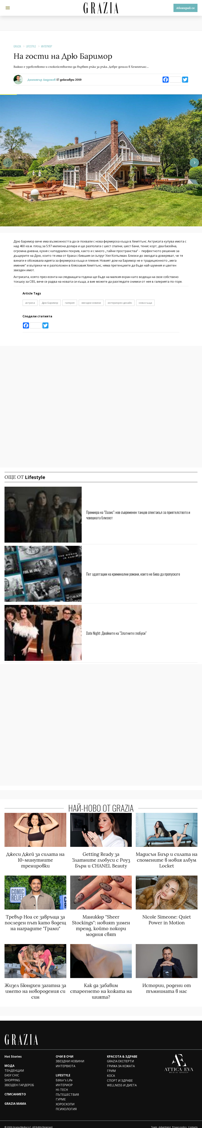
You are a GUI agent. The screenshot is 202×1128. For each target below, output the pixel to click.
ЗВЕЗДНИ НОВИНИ (70, 1055)
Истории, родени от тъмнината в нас (166, 983)
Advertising (165, 1121)
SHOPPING (12, 1074)
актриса (30, 302)
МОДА (9, 1060)
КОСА (111, 1070)
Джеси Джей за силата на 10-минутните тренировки (35, 859)
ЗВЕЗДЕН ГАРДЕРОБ (19, 1079)
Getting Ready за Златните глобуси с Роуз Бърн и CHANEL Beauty (101, 859)
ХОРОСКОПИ (65, 1098)
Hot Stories (13, 1051)
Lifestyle (31, 46)
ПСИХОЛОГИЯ (66, 1103)
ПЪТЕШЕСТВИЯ (67, 1089)
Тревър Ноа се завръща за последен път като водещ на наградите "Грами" (35, 920)
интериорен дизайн (120, 302)
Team (154, 1121)
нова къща (145, 302)
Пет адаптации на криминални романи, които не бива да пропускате (141, 573)
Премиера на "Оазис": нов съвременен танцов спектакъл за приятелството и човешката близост (134, 514)
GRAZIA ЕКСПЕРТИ (120, 1055)
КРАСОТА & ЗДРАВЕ (122, 1051)
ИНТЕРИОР (46, 46)
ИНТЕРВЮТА (65, 1060)
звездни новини (91, 302)
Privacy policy (179, 1121)
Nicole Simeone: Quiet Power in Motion (166, 917)
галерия (70, 302)
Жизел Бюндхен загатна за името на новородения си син (35, 986)
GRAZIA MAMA (15, 1098)
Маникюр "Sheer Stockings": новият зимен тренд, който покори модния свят (101, 923)
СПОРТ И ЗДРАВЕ (120, 1075)
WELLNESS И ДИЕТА (122, 1080)
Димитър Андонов (41, 79)
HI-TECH (62, 1084)
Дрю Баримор (50, 302)
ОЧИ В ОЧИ (64, 1051)
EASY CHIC (12, 1070)
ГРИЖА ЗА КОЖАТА (121, 1060)
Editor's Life (64, 1074)
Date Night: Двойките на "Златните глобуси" (122, 632)
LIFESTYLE (63, 1070)
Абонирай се (185, 8)
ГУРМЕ (61, 1094)
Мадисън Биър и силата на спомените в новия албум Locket (166, 859)
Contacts (192, 1121)
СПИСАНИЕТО (15, 1089)
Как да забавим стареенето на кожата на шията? (101, 986)
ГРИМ (111, 1065)
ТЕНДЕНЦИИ (14, 1065)
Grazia (17, 46)
